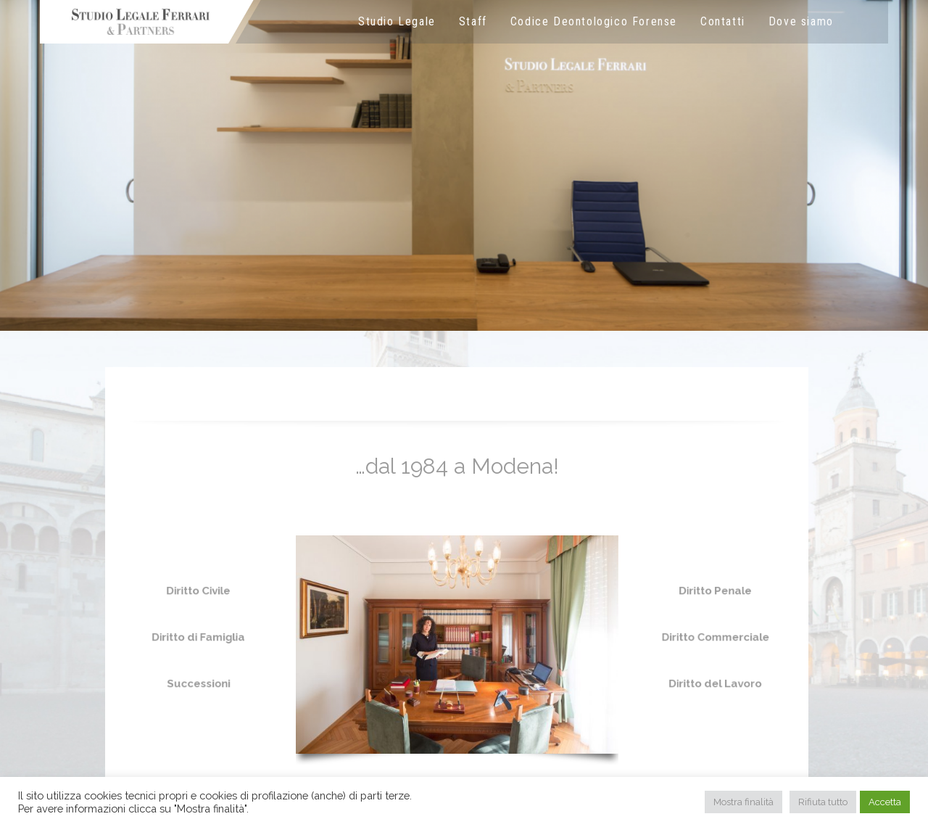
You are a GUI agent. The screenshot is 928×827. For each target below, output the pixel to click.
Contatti (722, 21)
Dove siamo (801, 21)
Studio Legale (397, 21)
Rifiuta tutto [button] (823, 802)
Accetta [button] (885, 802)
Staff (473, 21)
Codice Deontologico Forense (593, 21)
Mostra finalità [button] (743, 802)
